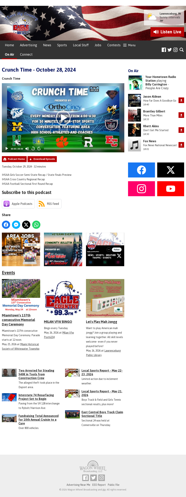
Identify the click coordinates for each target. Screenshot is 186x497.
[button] (63, 117)
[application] (63, 117)
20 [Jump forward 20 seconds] (39, 148)
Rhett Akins (151, 126)
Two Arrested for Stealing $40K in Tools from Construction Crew (36, 374)
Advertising (28, 45)
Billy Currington (156, 84)
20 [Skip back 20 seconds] (33, 148)
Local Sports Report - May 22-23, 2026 (102, 372)
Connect (26, 54)
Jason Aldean (152, 96)
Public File (113, 484)
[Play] (7, 148)
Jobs (98, 45)
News (47, 45)
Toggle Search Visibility (181, 50)
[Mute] (27, 148)
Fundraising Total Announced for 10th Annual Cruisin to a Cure (39, 419)
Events (8, 272)
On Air (9, 54)
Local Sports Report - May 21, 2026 (102, 393)
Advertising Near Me (78, 484)
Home (9, 45)
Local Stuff (81, 45)
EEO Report (99, 484)
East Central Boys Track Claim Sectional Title (102, 414)
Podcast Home (16, 159)
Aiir (104, 489)
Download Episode (44, 159)
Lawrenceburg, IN (170, 13)
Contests (114, 45)
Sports (62, 45)
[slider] (82, 149)
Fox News (149, 141)
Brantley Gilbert (154, 111)
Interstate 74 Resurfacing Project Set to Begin (36, 396)
